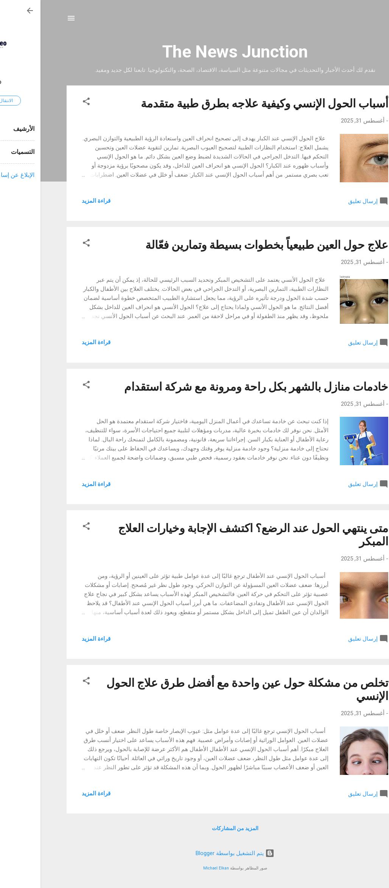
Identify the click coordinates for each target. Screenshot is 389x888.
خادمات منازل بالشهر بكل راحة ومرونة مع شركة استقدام (216, 386)
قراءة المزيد (55, 200)
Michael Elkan (175, 868)
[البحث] (358, 20)
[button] (45, 103)
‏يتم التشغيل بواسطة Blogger (194, 853)
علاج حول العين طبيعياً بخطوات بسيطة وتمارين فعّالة (226, 244)
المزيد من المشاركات (194, 828)
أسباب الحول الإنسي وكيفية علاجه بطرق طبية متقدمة (224, 103)
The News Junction (195, 52)
